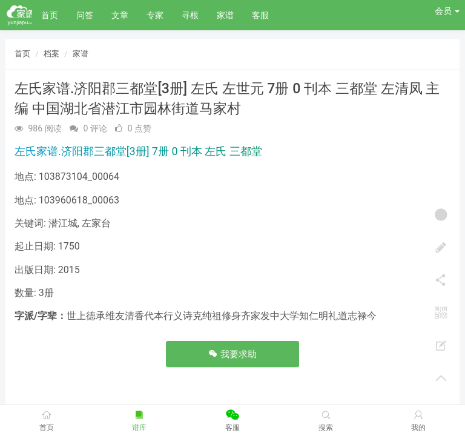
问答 (84, 15)
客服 (260, 15)
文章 (119, 15)
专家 (155, 15)
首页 (49, 15)
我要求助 (232, 354)
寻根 (190, 15)
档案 (51, 53)
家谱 (225, 15)
